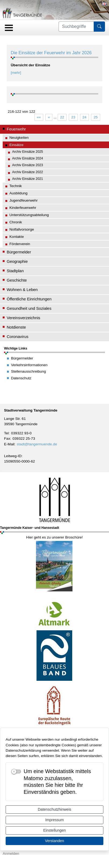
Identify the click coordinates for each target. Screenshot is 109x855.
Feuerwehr (82, 18)
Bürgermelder (19, 252)
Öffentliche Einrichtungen (29, 299)
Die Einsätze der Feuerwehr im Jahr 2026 (51, 52)
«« (39, 117)
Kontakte (16, 237)
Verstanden (54, 841)
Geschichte (17, 280)
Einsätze (98, 18)
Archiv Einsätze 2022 (27, 172)
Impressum (54, 820)
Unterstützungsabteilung (29, 215)
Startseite (47, 18)
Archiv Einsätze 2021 (27, 179)
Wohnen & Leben (22, 289)
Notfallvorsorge (21, 229)
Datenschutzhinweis (54, 809)
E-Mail (9, 444)
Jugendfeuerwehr (23, 200)
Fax (7, 438)
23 (73, 117)
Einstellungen (54, 830)
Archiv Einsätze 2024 (27, 158)
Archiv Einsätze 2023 (27, 165)
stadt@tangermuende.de (37, 444)
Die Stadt (64, 18)
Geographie (17, 261)
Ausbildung (18, 193)
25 (96, 117)
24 (84, 117)
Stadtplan (15, 270)
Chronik (15, 222)
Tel (6, 433)
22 (62, 117)
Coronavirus (17, 336)
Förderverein (19, 244)
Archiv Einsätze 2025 (27, 152)
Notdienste (16, 327)
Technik (15, 186)
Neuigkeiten (19, 138)
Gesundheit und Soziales (29, 308)
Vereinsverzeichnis (23, 317)
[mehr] (16, 73)
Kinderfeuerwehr (22, 208)
